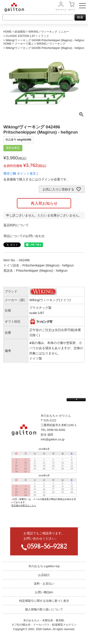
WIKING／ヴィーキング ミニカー (48, 31)
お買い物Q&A (44, 592)
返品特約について (16, 225)
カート (71, 9)
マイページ (61, 9)
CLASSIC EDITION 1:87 (20, 36)
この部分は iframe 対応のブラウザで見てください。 (44, 483)
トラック (43, 36)
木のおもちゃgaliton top (44, 566)
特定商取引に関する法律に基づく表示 (44, 600)
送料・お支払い (44, 583)
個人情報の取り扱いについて (44, 609)
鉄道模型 (20, 31)
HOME (7, 31)
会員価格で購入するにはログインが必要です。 (36, 179)
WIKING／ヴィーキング (51, 43)
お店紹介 (44, 575)
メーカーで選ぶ (24, 43)
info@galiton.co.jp (52, 439)
